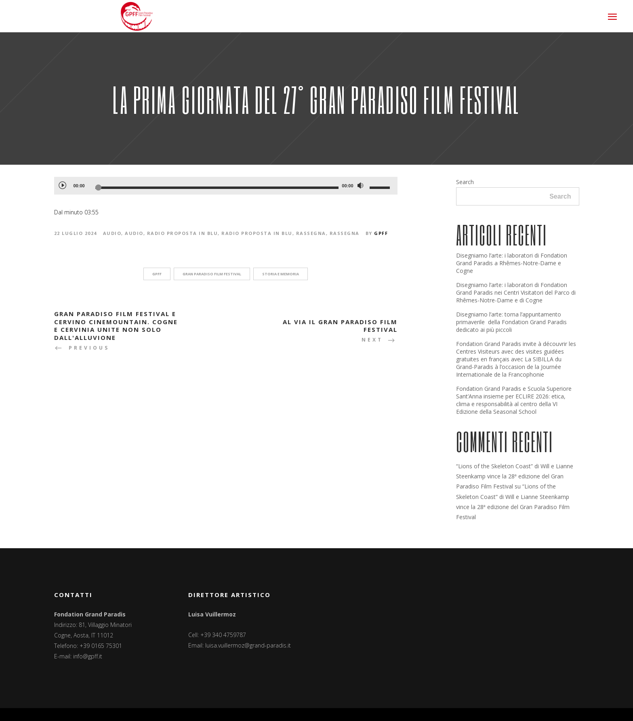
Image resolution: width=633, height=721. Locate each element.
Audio (112, 233)
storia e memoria (280, 274)
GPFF (381, 233)
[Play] (62, 185)
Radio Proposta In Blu (182, 233)
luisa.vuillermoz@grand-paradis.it (248, 645)
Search (465, 182)
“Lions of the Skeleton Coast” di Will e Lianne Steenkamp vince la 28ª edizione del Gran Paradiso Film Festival (514, 476)
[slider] (217, 188)
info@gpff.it (87, 656)
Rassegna (311, 233)
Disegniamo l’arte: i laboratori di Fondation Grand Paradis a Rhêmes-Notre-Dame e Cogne (511, 263)
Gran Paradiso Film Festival (212, 274)
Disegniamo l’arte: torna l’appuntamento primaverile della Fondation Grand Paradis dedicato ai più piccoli (511, 321)
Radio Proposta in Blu (256, 233)
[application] (225, 186)
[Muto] (361, 185)
